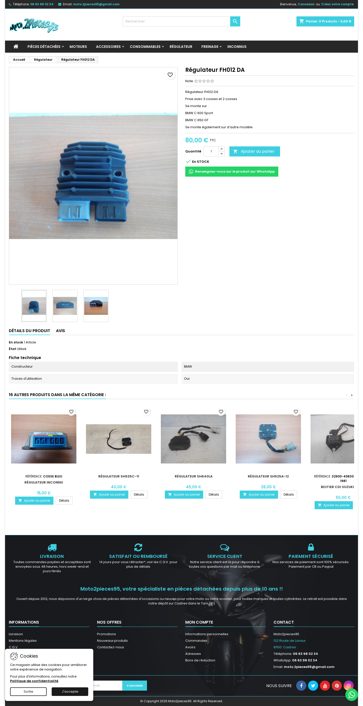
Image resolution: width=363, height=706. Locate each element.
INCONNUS (237, 46)
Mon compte (199, 622)
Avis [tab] (60, 331)
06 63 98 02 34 (41, 4)
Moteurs (78, 46)
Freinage (209, 46)
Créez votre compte (337, 4)
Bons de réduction (200, 660)
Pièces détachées (43, 46)
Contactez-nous (110, 647)
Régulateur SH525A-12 (268, 476)
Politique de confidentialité (34, 681)
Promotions (106, 634)
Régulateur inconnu (43, 482)
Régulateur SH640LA (194, 476)
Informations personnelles (206, 634)
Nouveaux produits (112, 640)
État (12, 349)
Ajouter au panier (254, 151)
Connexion (306, 4)
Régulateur (181, 46)
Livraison (16, 634)
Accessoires (108, 46)
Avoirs (190, 647)
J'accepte (70, 691)
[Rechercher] (181, 21)
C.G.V (13, 647)
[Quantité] (211, 151)
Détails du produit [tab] (29, 331)
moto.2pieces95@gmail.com (96, 4)
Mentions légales (23, 640)
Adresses (193, 653)
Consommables (145, 46)
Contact (284, 622)
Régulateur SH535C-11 (118, 476)
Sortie (28, 691)
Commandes (196, 640)
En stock (16, 342)
